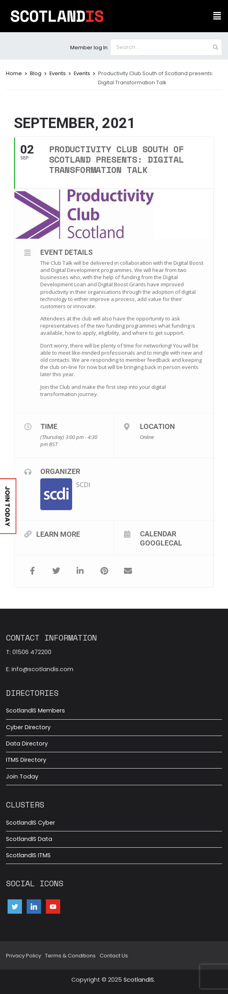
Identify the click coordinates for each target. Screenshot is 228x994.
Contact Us (114, 955)
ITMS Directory (26, 760)
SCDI (83, 484)
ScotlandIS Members (35, 710)
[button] (217, 15)
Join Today (22, 776)
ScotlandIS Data (29, 839)
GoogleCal (161, 543)
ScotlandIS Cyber (30, 823)
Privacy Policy (23, 955)
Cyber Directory (28, 727)
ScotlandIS (139, 980)
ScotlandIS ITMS (28, 855)
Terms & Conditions (70, 955)
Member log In (89, 47)
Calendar (158, 534)
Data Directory (27, 743)
